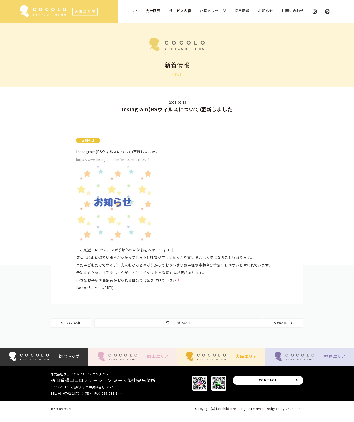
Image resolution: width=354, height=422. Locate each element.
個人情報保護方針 (63, 415)
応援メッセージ (213, 10)
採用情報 (242, 10)
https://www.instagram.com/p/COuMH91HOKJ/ (119, 159)
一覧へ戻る (177, 323)
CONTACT (277, 389)
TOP (133, 10)
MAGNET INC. (293, 415)
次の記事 (276, 323)
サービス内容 (180, 10)
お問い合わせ (292, 10)
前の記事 (78, 323)
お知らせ (265, 10)
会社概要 (153, 10)
